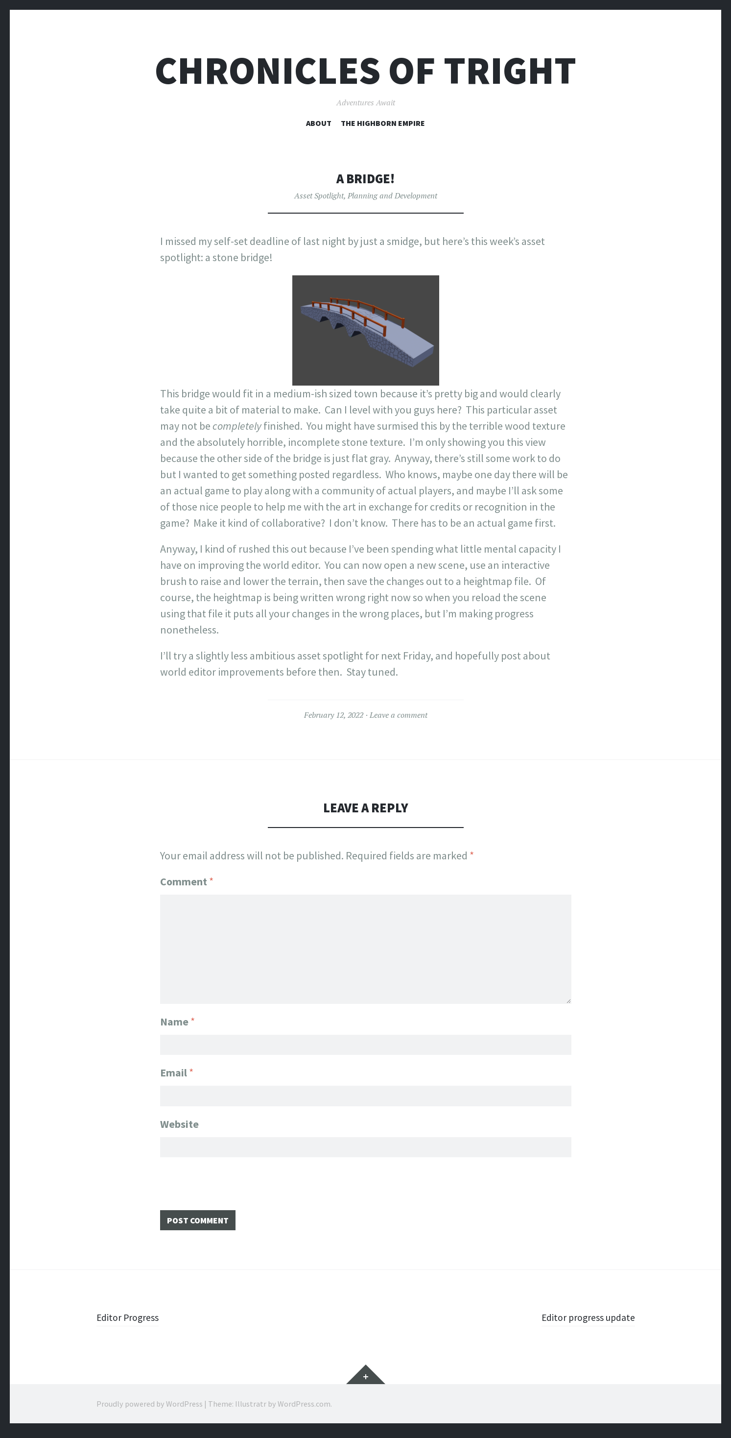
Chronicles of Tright (365, 70)
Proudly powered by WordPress (149, 1409)
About (318, 123)
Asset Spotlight (319, 195)
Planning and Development (392, 195)
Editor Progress (131, 1322)
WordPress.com (304, 1409)
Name (177, 1017)
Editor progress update (583, 1322)
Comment (186, 881)
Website (179, 1124)
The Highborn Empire (383, 123)
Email (176, 1070)
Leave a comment (398, 714)
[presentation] (234, 1189)
